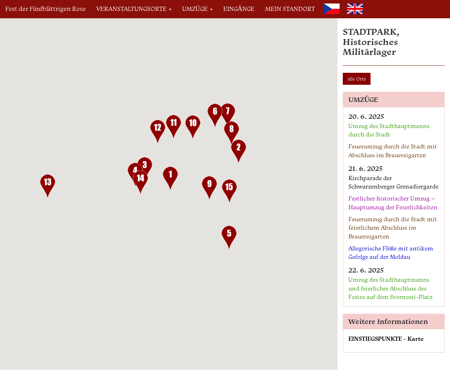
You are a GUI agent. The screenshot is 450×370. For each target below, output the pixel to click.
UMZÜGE (197, 9)
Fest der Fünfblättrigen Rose (45, 9)
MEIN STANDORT (290, 9)
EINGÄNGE (239, 9)
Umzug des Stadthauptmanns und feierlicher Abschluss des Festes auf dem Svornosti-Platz (390, 288)
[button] (170, 179)
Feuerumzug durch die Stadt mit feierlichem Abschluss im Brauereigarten (392, 227)
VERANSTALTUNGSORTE (134, 9)
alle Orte (356, 79)
